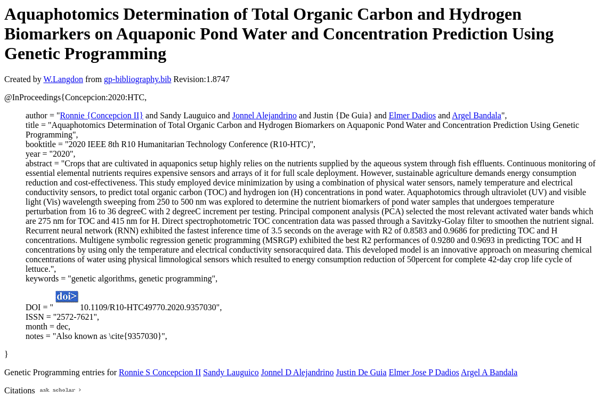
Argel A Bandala (489, 372)
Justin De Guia (361, 372)
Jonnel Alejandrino (264, 115)
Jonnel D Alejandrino (297, 372)
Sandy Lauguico (230, 372)
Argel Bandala (476, 115)
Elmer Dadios (412, 115)
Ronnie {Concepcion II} (101, 115)
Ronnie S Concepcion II (160, 372)
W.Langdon (63, 79)
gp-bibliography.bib (138, 79)
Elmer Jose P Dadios (424, 372)
